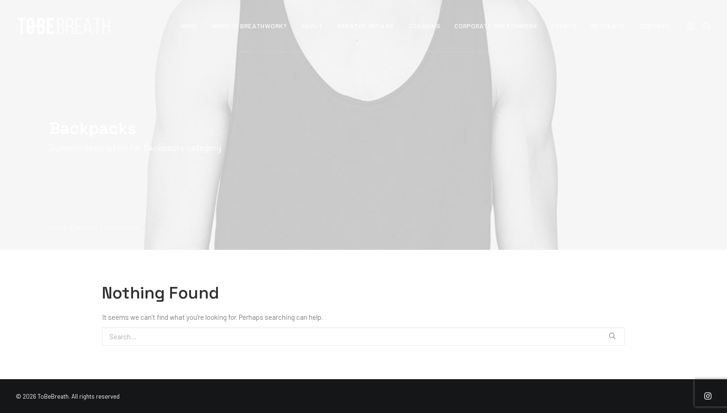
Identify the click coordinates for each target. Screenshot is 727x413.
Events (564, 26)
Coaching (424, 26)
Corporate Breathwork (495, 26)
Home (189, 26)
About (312, 26)
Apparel (86, 227)
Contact (654, 26)
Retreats (608, 26)
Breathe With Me (366, 26)
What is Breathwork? (249, 26)
